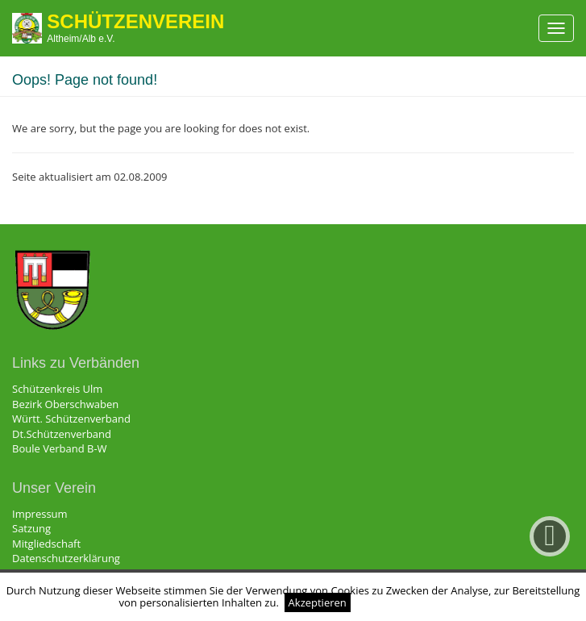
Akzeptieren (318, 602)
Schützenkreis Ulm (57, 388)
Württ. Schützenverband (71, 418)
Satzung (31, 528)
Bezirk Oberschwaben (65, 404)
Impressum (40, 513)
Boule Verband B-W (59, 448)
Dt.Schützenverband (61, 434)
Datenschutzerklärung (66, 558)
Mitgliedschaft (46, 543)
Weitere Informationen (412, 602)
